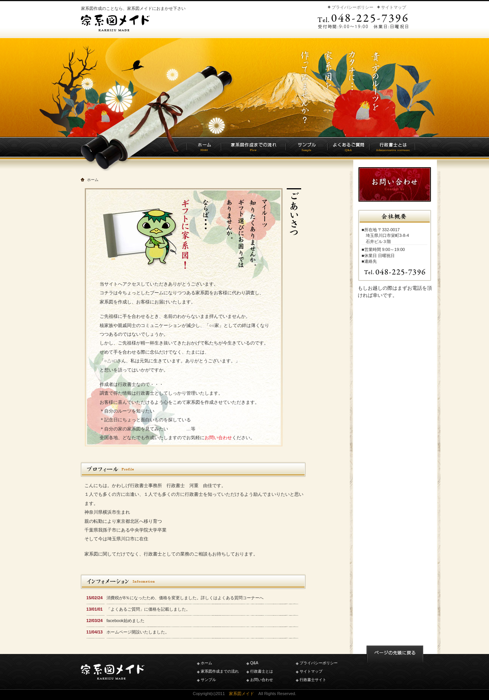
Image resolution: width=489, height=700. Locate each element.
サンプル (208, 680)
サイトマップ (393, 7)
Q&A (254, 663)
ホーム (206, 663)
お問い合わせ (218, 437)
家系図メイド (241, 693)
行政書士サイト (313, 680)
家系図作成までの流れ (220, 671)
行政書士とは (261, 671)
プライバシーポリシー (352, 7)
